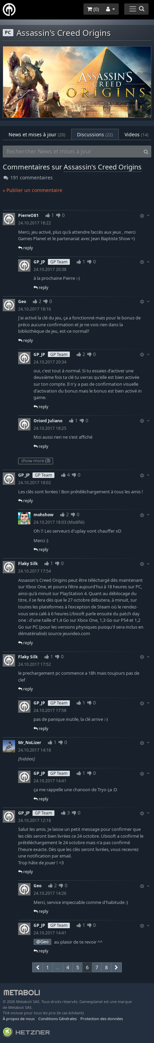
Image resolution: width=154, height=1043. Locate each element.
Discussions (95, 134)
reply (25, 248)
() (93, 9)
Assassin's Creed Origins (103, 166)
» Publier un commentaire (32, 190)
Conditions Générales (57, 1018)
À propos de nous (19, 1018)
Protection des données (101, 1018)
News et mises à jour (37, 134)
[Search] (146, 152)
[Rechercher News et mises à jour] (72, 152)
